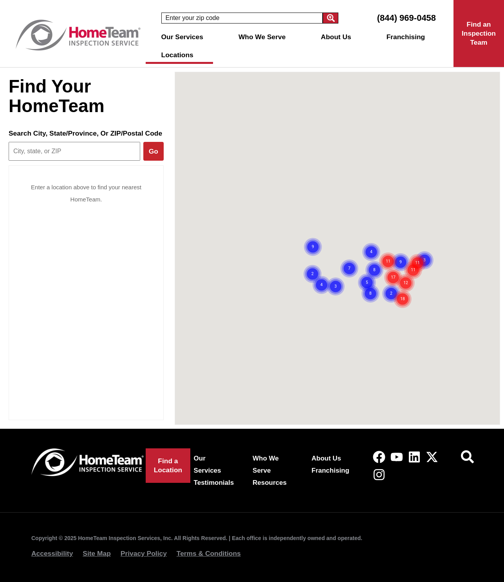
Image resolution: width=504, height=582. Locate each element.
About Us (338, 37)
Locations (179, 55)
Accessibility (52, 553)
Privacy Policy (144, 553)
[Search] (330, 18)
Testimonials (214, 482)
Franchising (406, 37)
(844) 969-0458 (406, 18)
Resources (270, 482)
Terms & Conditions (209, 553)
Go (153, 151)
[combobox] (242, 18)
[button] (334, 258)
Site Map (97, 553)
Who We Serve (263, 37)
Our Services (184, 37)
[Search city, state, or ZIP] (74, 151)
